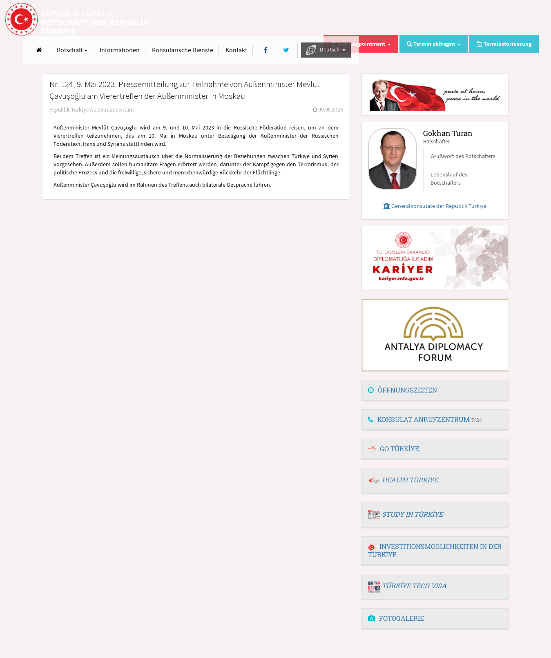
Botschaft (251, 20)
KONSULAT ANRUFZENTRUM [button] (425, 419)
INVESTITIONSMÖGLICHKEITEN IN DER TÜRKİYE (435, 550)
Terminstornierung (504, 43)
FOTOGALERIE (396, 618)
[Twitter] (465, 19)
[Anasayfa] (219, 19)
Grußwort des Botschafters (463, 156)
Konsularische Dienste (362, 20)
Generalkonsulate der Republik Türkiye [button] (435, 206)
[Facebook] (445, 19)
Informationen (299, 20)
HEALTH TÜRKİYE (410, 479)
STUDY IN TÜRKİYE (412, 514)
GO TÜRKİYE (399, 448)
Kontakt (416, 20)
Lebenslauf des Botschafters (449, 178)
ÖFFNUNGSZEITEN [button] (402, 390)
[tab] (435, 390)
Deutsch (505, 20)
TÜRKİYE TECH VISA (414, 585)
